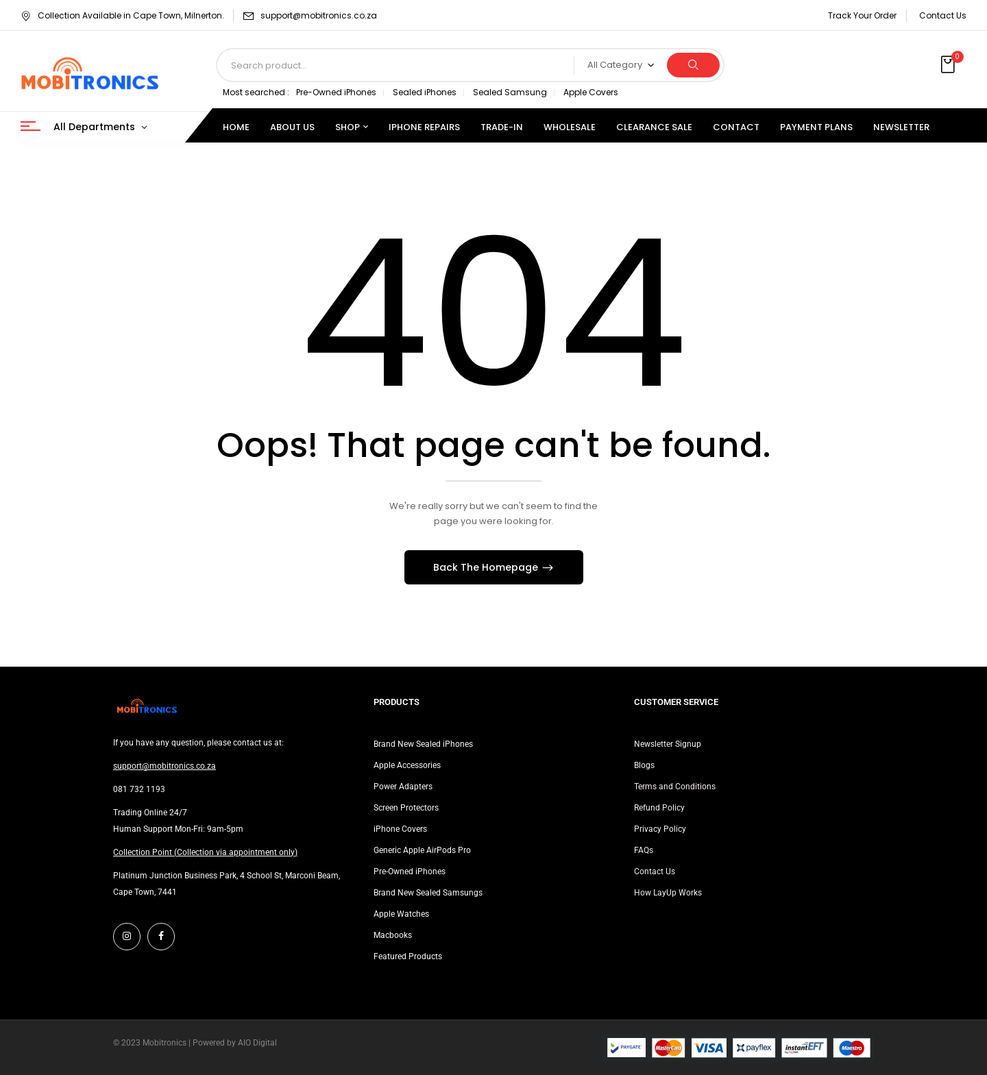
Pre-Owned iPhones (336, 92)
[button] (949, 65)
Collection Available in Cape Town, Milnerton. (122, 15)
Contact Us (942, 15)
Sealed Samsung (510, 92)
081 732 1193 (139, 789)
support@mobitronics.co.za (318, 15)
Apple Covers (590, 92)
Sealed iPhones (424, 92)
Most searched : (256, 92)
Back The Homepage (487, 567)
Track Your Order (862, 15)
